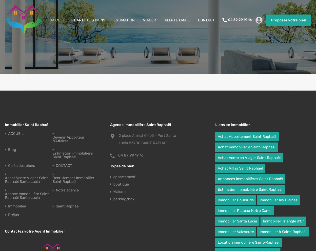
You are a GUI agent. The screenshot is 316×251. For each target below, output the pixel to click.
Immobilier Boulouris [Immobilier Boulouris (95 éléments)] (236, 200)
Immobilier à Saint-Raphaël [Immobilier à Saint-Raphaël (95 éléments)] (283, 232)
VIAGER (149, 20)
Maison (119, 191)
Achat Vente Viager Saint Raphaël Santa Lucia (26, 180)
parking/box (124, 199)
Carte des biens (21, 166)
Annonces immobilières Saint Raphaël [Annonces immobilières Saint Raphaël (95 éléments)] (250, 179)
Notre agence (67, 190)
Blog (12, 150)
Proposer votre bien (288, 20)
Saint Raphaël (67, 206)
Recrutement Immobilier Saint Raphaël (73, 180)
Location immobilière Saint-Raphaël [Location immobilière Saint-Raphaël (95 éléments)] (248, 242)
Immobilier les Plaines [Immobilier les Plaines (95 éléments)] (278, 200)
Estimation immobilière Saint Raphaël (73, 155)
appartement (124, 177)
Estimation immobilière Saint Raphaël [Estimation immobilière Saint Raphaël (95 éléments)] (250, 189)
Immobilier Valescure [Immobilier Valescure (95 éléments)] (236, 232)
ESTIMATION (124, 20)
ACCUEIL (58, 20)
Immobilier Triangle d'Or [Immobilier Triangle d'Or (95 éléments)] (283, 221)
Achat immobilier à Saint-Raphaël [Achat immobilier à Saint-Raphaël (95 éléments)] (247, 147)
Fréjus (13, 215)
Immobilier (17, 206)
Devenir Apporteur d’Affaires (68, 139)
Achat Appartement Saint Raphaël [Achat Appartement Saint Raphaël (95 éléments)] (247, 136)
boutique (121, 184)
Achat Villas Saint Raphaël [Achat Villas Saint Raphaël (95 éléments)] (240, 168)
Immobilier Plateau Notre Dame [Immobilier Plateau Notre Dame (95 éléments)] (244, 210)
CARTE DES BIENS (89, 20)
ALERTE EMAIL (177, 20)
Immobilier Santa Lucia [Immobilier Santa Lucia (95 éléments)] (237, 221)
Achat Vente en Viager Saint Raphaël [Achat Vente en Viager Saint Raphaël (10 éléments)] (249, 158)
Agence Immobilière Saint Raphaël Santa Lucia (27, 196)
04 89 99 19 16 (240, 20)
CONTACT (206, 20)
